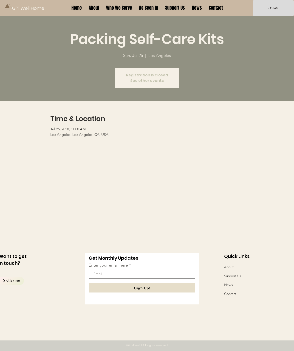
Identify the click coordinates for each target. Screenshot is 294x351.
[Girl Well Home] (28, 8)
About (229, 267)
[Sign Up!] (142, 287)
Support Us (232, 276)
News (228, 285)
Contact (230, 294)
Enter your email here (108, 265)
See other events (147, 80)
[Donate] (273, 8)
